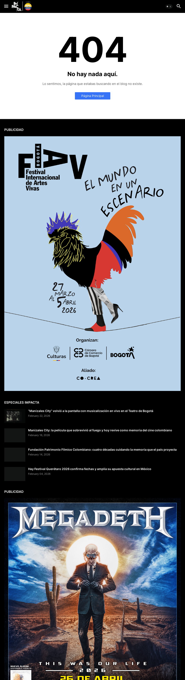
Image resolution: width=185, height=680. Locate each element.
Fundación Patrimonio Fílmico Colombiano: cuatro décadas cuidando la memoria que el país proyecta (102, 449)
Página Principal (92, 96)
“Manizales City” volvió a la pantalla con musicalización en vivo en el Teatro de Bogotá (90, 411)
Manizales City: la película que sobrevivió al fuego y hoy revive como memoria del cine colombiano (100, 430)
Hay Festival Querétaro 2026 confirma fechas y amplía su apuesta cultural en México (89, 469)
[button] (6, 6)
